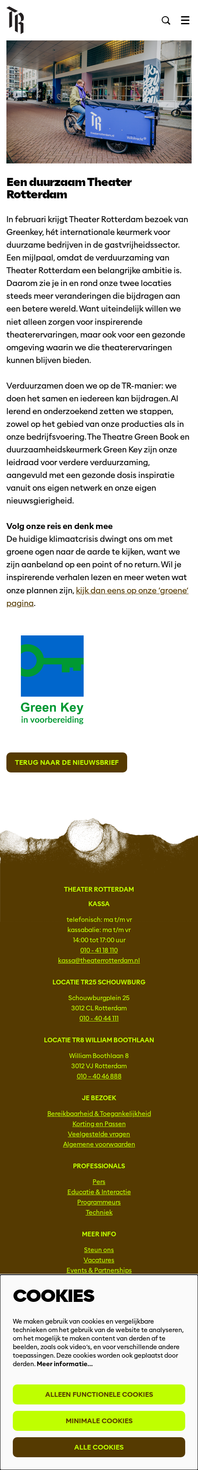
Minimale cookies (99, 1421)
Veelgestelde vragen (99, 1134)
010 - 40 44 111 (99, 1018)
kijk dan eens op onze (117, 590)
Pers (99, 1182)
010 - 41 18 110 (99, 950)
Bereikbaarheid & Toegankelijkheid (99, 1114)
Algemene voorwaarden (99, 1144)
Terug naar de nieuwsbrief (67, 762)
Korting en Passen (99, 1124)
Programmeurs (99, 1202)
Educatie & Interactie (99, 1192)
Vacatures (99, 1260)
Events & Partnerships (99, 1270)
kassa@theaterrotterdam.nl (99, 960)
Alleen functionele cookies (99, 1394)
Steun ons (99, 1250)
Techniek (99, 1212)
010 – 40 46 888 (99, 1076)
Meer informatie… (65, 1364)
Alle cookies (99, 1447)
